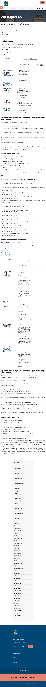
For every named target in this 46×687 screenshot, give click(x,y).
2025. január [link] (17, 503)
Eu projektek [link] (13, 8)
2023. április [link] (17, 551)
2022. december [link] (18, 561)
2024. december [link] (18, 506)
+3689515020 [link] (6, 304)
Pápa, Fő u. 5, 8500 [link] (17, 641)
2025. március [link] (17, 498)
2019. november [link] (18, 610)
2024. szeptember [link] (18, 513)
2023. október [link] (17, 541)
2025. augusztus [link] (18, 486)
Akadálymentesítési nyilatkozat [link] (17, 683)
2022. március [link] (17, 580)
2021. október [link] (17, 593)
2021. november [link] (18, 590)
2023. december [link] (18, 536)
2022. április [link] (17, 578)
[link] (1, 7)
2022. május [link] (17, 575)
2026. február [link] (17, 471)
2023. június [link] (17, 548)
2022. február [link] (17, 583)
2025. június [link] (17, 491)
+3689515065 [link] (6, 111)
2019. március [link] (17, 615)
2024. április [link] (17, 526)
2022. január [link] (17, 585)
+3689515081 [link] (6, 326)
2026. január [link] (17, 473)
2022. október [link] (17, 565)
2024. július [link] (17, 518)
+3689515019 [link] (6, 349)
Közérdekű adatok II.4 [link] (11, 13)
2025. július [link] (17, 488)
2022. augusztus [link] (18, 570)
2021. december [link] (18, 588)
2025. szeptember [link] (18, 483)
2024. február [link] (17, 531)
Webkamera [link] (31, 8)
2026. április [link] (17, 466)
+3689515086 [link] (4, 36)
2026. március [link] (17, 468)
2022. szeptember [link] (18, 568)
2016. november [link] (18, 618)
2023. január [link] (17, 558)
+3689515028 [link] (4, 252)
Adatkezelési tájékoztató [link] (29, 683)
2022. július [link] (17, 573)
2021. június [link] (17, 595)
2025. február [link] (17, 501)
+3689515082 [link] (4, 51)
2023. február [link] (17, 556)
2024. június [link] (17, 521)
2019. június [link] (17, 613)
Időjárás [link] (22, 8)
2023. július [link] (17, 546)
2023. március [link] (17, 553)
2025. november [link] (18, 478)
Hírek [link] (3, 8)
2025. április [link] (17, 496)
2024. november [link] (18, 508)
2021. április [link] (17, 600)
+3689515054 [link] (6, 90)
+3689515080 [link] (6, 83)
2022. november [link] (18, 563)
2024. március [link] (17, 528)
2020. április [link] (17, 605)
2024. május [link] (17, 523)
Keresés (30, 646)
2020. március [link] (17, 608)
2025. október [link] (17, 481)
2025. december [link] (18, 476)
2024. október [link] (17, 511)
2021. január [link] (17, 603)
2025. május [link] (17, 493)
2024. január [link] (17, 533)
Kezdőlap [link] (3, 13)
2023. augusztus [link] (18, 543)
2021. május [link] (17, 598)
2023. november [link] (18, 538)
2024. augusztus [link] (18, 516)
